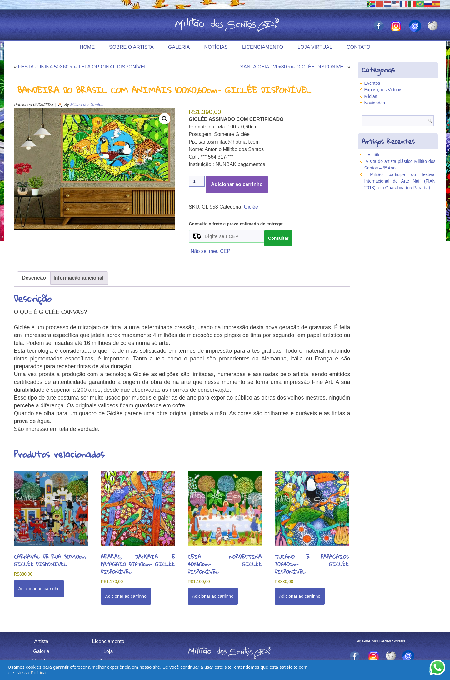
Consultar (278, 238)
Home (87, 47)
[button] (164, 118)
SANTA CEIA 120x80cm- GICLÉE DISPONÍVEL (293, 66)
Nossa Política (31, 672)
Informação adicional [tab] (78, 277)
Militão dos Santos (86, 104)
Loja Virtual (315, 47)
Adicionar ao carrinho (236, 184)
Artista (41, 641)
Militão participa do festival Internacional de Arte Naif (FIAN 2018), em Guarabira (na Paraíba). (400, 181)
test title (372, 154)
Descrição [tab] (34, 277)
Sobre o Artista (131, 47)
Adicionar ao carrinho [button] (38, 588)
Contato (358, 47)
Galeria (179, 47)
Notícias (216, 47)
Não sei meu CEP (210, 251)
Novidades (374, 102)
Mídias (370, 96)
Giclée (251, 206)
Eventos (372, 83)
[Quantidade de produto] (197, 181)
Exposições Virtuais (383, 89)
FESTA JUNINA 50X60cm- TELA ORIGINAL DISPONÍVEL (82, 66)
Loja (108, 651)
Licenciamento (262, 47)
